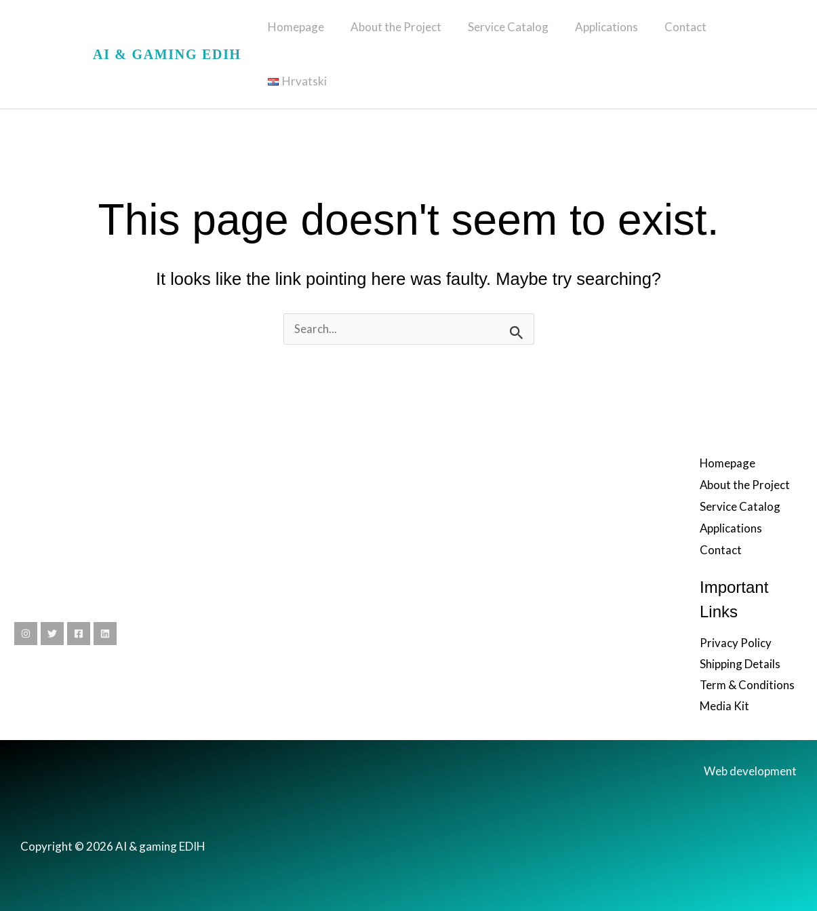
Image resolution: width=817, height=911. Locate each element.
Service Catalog (511, 33)
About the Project (402, 33)
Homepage (306, 33)
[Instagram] (25, 592)
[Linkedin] (105, 592)
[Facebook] (78, 592)
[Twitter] (52, 592)
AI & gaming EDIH (167, 33)
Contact (682, 33)
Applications (606, 33)
